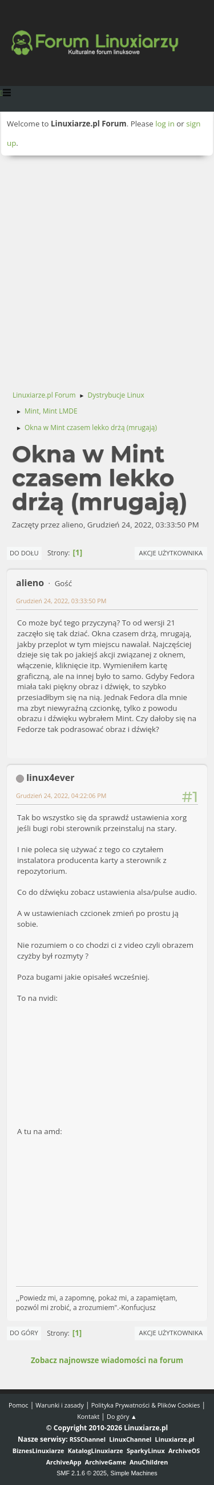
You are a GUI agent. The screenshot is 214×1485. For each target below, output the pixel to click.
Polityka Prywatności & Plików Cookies (145, 1405)
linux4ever (50, 777)
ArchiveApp (64, 1462)
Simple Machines (134, 1473)
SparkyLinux (146, 1450)
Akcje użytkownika (171, 553)
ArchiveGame (105, 1462)
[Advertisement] (107, 268)
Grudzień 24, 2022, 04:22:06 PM (61, 795)
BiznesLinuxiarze (38, 1450)
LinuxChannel (130, 1439)
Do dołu (24, 553)
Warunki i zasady (59, 1405)
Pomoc (19, 1405)
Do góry (24, 1332)
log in (165, 123)
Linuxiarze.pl (175, 1439)
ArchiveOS (184, 1450)
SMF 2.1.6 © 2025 (81, 1473)
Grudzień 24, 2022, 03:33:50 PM (61, 600)
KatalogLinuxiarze (95, 1450)
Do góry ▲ (122, 1416)
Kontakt (88, 1416)
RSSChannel (88, 1439)
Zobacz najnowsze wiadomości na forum (107, 1360)
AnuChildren (149, 1462)
